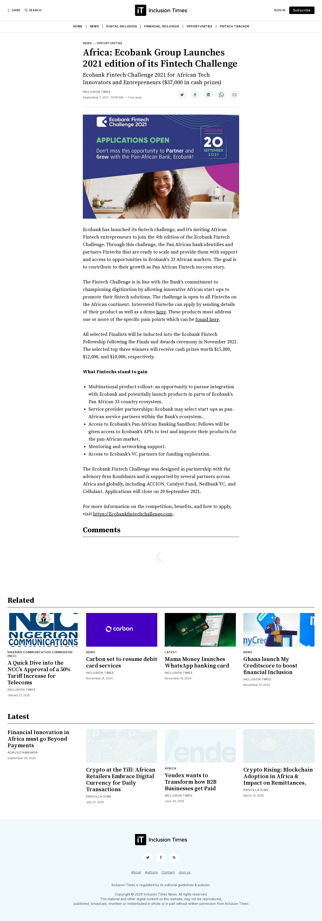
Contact (168, 872)
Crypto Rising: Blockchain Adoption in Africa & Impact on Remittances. (278, 776)
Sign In (279, 10)
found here (207, 320)
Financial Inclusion (161, 26)
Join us (185, 872)
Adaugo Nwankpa (22, 752)
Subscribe (302, 10)
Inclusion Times (97, 92)
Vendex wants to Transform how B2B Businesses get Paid (190, 782)
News (94, 26)
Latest (171, 652)
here (161, 312)
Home (77, 26)
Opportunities (199, 26)
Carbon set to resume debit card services (121, 662)
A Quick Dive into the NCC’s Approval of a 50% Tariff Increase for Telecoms (38, 673)
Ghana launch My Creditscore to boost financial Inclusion (270, 666)
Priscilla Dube (98, 796)
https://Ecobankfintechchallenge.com (132, 514)
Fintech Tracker (234, 26)
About (136, 872)
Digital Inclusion (121, 26)
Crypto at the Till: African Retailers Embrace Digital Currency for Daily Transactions (120, 779)
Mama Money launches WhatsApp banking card (197, 662)
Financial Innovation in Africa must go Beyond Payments (38, 739)
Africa (170, 768)
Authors (151, 872)
